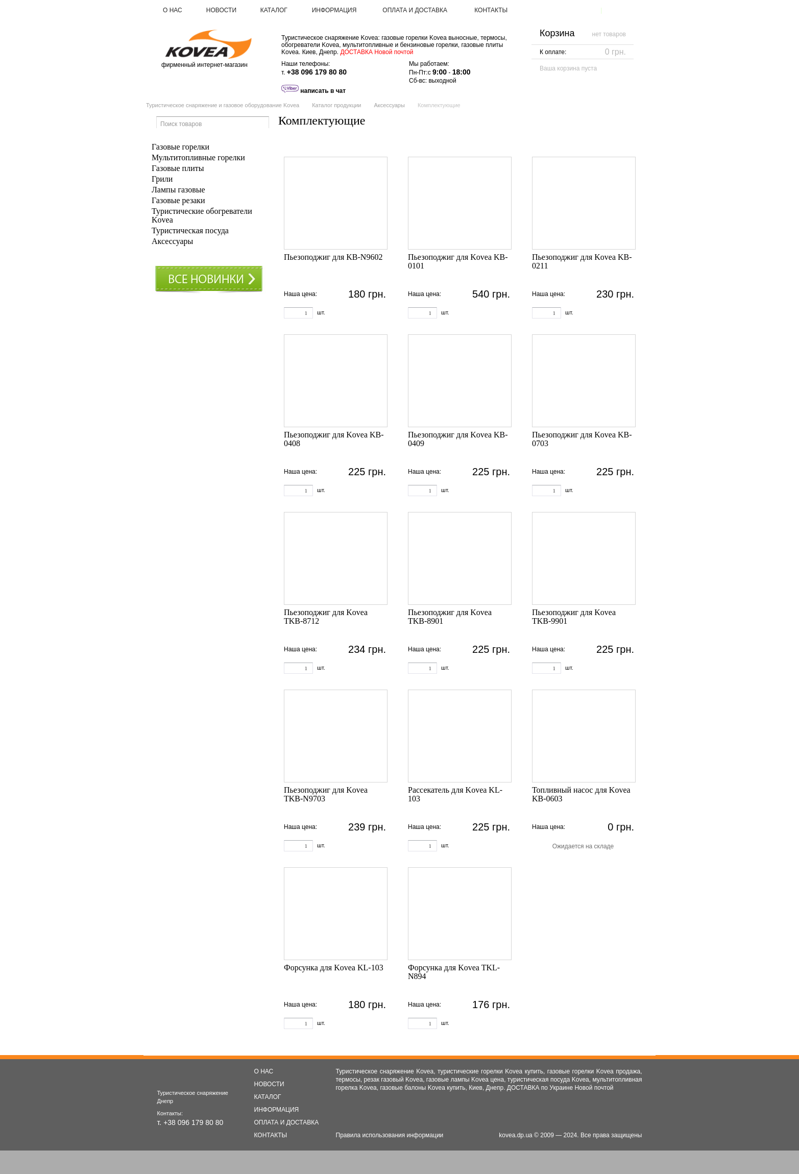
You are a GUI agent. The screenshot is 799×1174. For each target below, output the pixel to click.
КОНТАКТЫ (490, 10)
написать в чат (313, 90)
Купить (358, 311)
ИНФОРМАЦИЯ (334, 10)
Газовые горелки (180, 146)
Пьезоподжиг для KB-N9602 (333, 257)
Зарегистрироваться (567, 10)
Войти (614, 10)
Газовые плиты (178, 168)
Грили (162, 179)
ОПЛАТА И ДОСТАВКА (414, 10)
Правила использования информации (390, 1135)
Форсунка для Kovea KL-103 (333, 967)
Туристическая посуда (190, 230)
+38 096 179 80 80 (317, 72)
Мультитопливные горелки (198, 157)
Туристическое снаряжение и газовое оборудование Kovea (222, 105)
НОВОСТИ (221, 10)
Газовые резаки (178, 200)
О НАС (172, 10)
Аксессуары (389, 105)
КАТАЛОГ (273, 10)
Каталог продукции (336, 105)
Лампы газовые (178, 189)
